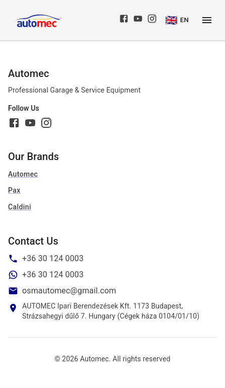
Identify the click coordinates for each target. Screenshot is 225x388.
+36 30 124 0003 (53, 258)
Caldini (19, 207)
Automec (23, 174)
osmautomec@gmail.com (69, 290)
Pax (14, 190)
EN (177, 20)
